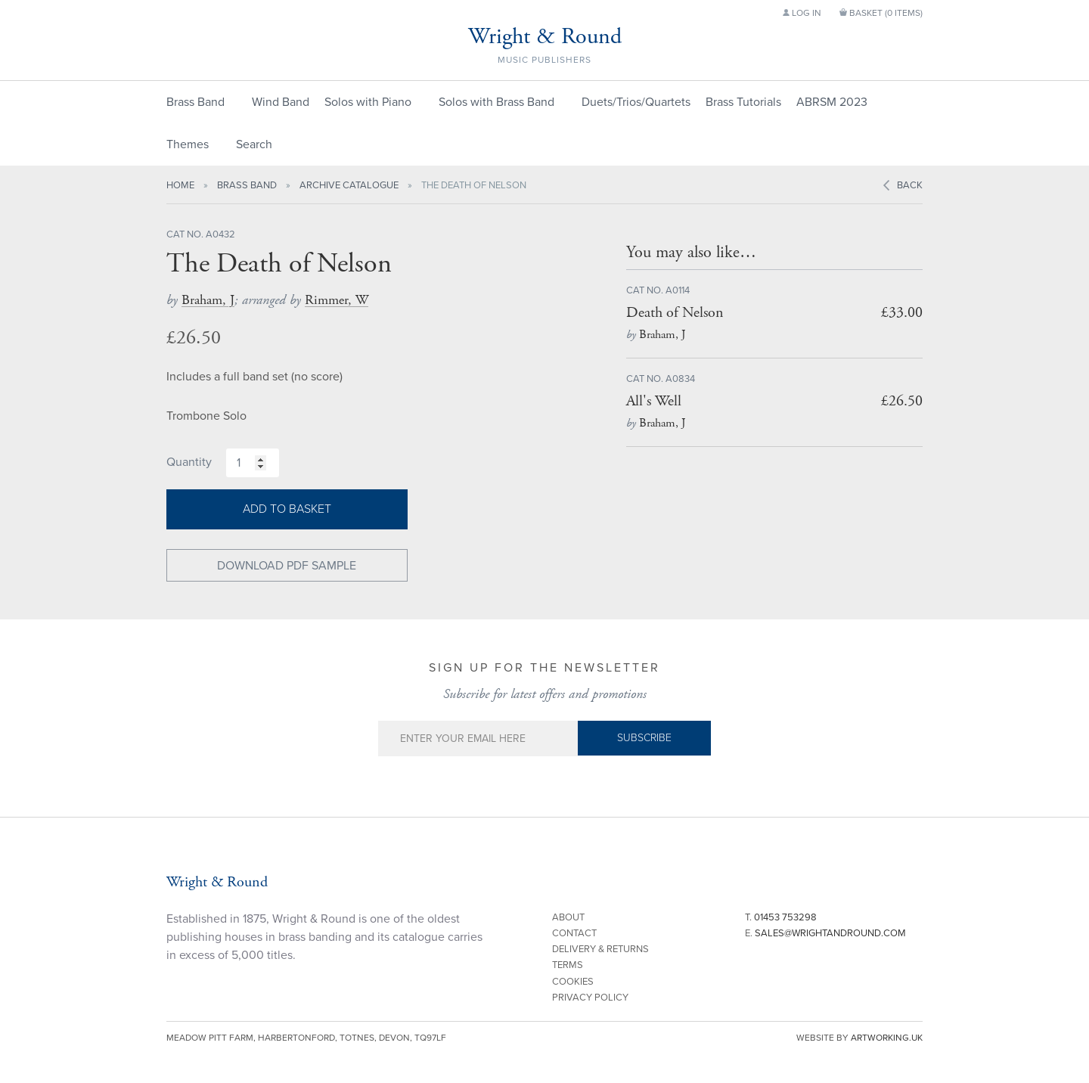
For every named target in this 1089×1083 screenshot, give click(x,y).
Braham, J (208, 300)
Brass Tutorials (743, 102)
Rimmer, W (336, 300)
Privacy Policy (590, 997)
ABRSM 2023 (831, 102)
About (568, 917)
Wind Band (280, 102)
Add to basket (287, 509)
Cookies (573, 982)
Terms (567, 965)
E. (825, 933)
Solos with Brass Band (496, 102)
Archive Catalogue (349, 185)
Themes (187, 144)
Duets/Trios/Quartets (636, 102)
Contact (574, 933)
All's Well (653, 401)
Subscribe (644, 737)
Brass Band (195, 102)
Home (180, 185)
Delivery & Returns (600, 949)
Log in (802, 13)
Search (254, 144)
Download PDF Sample (286, 565)
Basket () (881, 13)
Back (910, 185)
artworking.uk (887, 1037)
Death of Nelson (675, 312)
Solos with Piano (367, 102)
